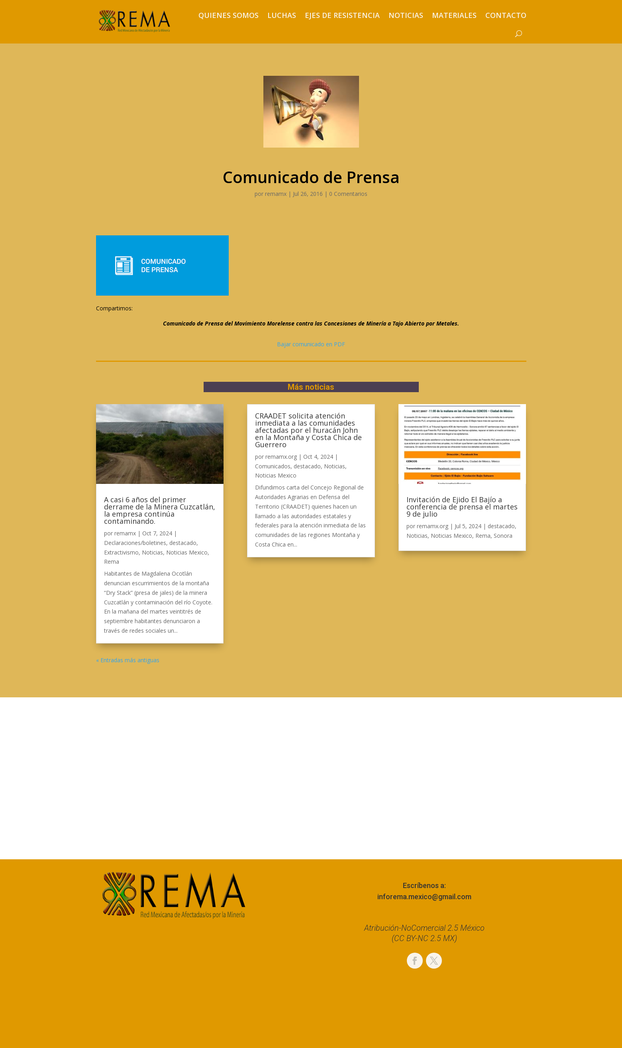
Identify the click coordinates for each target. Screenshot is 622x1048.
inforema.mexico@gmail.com (424, 896)
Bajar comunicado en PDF (311, 344)
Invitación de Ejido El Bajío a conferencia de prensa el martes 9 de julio (462, 507)
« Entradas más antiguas (127, 660)
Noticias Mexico (187, 552)
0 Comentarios (348, 193)
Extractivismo (121, 552)
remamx (275, 193)
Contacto (505, 15)
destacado (182, 543)
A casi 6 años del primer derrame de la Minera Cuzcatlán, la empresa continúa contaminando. (159, 510)
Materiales (454, 15)
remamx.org (281, 456)
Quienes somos (228, 15)
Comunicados (272, 466)
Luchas (281, 15)
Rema (111, 561)
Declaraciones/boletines (135, 543)
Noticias (406, 15)
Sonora (503, 535)
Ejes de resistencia (342, 15)
